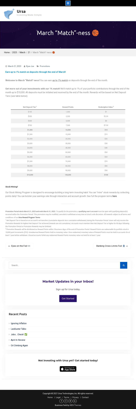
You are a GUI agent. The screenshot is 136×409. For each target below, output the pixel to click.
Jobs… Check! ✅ (19, 334)
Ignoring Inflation (19, 323)
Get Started (68, 298)
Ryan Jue (30, 66)
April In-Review (18, 340)
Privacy (75, 397)
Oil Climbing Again (19, 345)
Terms (66, 397)
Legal (58, 397)
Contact (85, 397)
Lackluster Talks (18, 329)
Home (50, 397)
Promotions (45, 66)
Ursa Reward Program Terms (29, 217)
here (115, 196)
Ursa (21, 11)
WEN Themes (75, 405)
